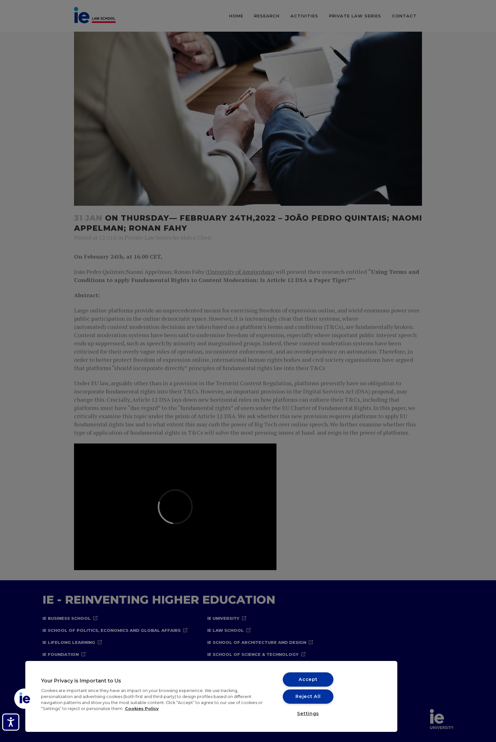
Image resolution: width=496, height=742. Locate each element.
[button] (24, 699)
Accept (308, 679)
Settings (308, 713)
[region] (211, 696)
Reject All (307, 696)
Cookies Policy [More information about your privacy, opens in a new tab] (142, 708)
